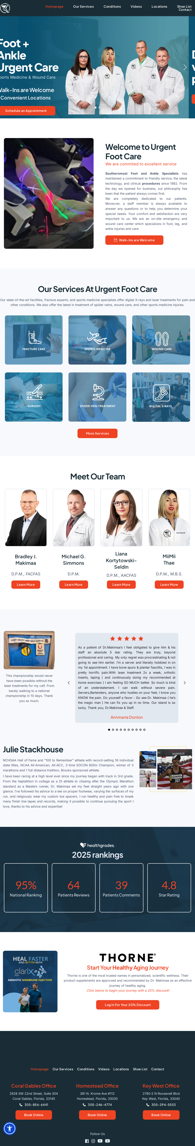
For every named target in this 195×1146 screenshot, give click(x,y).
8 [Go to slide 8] (137, 730)
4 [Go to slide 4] (121, 730)
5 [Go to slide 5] (125, 730)
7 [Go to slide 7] (133, 730)
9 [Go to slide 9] (140, 730)
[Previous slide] (10, 67)
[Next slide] (185, 67)
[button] (9, 1128)
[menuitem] (54, 6)
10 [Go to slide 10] (144, 730)
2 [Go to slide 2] (99, 108)
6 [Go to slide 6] (129, 730)
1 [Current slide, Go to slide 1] (96, 108)
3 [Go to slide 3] (117, 730)
